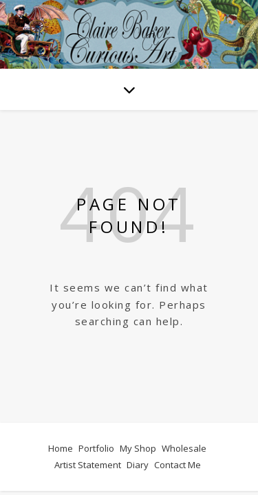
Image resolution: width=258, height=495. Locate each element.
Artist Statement (87, 465)
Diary (138, 465)
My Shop (138, 448)
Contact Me (177, 465)
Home (60, 448)
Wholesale (184, 448)
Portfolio (96, 448)
